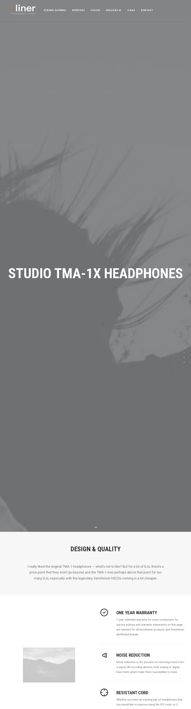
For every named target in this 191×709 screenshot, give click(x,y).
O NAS (134, 14)
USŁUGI (98, 14)
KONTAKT (150, 14)
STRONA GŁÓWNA (58, 14)
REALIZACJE (116, 14)
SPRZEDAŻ (81, 14)
